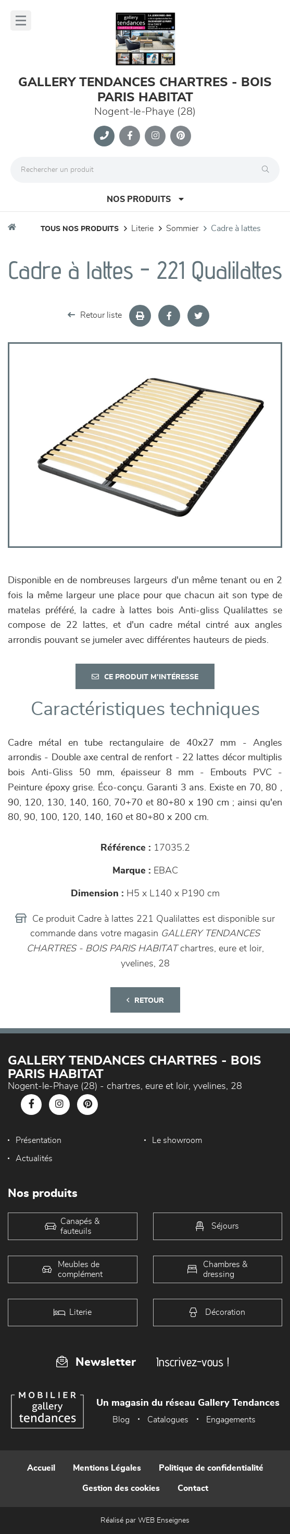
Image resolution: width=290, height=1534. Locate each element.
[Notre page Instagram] (155, 136)
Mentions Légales (107, 1468)
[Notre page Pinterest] (180, 136)
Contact (193, 1488)
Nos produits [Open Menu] (145, 199)
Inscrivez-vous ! (192, 1361)
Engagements (231, 1420)
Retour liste (95, 315)
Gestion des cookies (121, 1488)
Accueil (41, 1468)
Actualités (34, 1158)
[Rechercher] (268, 170)
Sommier (182, 228)
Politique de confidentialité (211, 1468)
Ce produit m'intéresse (145, 677)
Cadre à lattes (236, 228)
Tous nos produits (80, 229)
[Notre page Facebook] (129, 136)
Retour (145, 1000)
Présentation (38, 1140)
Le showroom (177, 1140)
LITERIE (142, 228)
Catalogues (167, 1420)
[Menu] (20, 20)
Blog (121, 1420)
